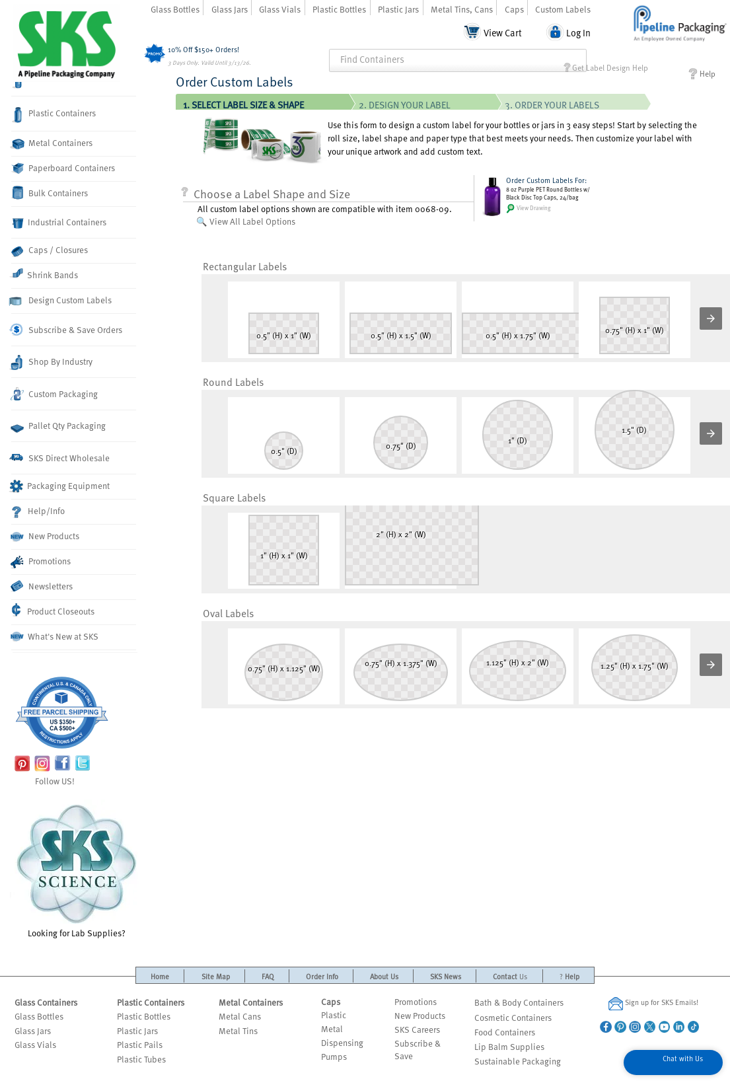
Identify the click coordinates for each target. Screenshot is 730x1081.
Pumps (334, 1056)
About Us (384, 976)
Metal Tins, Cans (462, 9)
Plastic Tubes (141, 1059)
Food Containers (504, 1031)
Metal (332, 1028)
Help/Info (38, 511)
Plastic (333, 1014)
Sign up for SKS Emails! (653, 1003)
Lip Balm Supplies (509, 1046)
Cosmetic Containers (513, 1017)
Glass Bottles (175, 9)
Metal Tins (238, 1030)
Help (701, 73)
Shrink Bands (44, 274)
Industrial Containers (58, 222)
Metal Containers (51, 143)
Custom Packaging (54, 394)
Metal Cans (240, 1016)
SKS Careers (417, 1029)
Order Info (322, 976)
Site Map (215, 976)
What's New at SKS (54, 636)
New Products (45, 536)
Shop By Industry (51, 363)
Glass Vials (280, 9)
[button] (711, 318)
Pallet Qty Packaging (58, 426)
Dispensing (342, 1042)
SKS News (445, 976)
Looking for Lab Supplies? (76, 869)
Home (160, 976)
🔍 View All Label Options (245, 221)
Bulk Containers (49, 193)
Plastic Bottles (339, 9)
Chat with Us (683, 1058)
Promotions (41, 562)
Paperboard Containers (63, 168)
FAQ (268, 976)
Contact (510, 976)
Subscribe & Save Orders (66, 330)
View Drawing (529, 208)
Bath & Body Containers (519, 1002)
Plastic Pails (140, 1044)
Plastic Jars (398, 9)
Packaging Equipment (60, 486)
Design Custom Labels (61, 300)
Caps (514, 9)
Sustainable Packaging (517, 1061)
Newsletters (42, 586)
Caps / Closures (49, 250)
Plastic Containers (54, 114)
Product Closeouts (52, 610)
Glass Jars (229, 9)
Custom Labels (563, 9)
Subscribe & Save (417, 1049)
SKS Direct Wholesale (60, 457)
